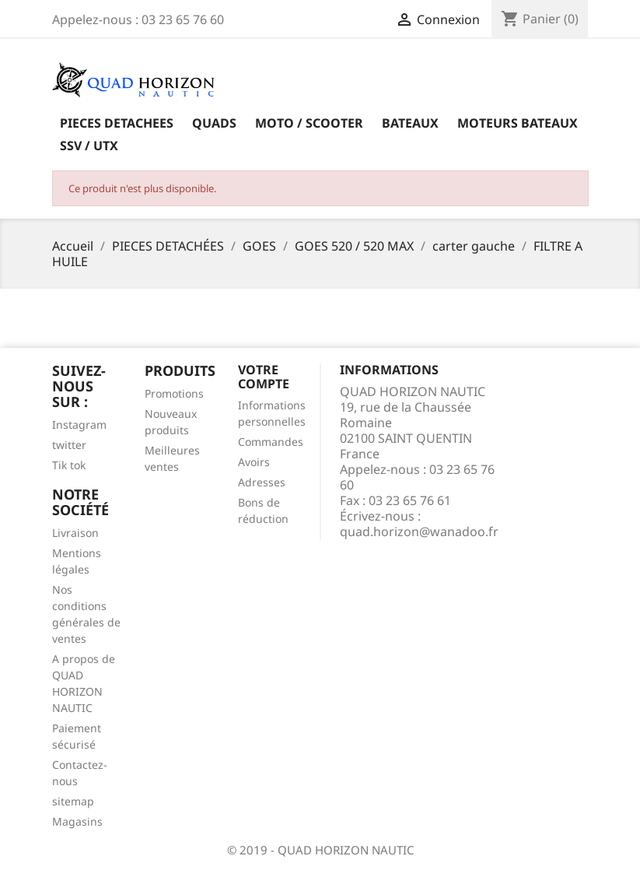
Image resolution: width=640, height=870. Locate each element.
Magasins (77, 821)
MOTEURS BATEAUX (517, 123)
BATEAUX (410, 123)
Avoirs (254, 461)
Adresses (261, 482)
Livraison (75, 532)
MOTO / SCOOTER (309, 123)
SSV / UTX (89, 145)
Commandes (270, 441)
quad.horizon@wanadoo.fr (419, 531)
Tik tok (69, 465)
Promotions (174, 393)
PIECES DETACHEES (116, 123)
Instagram (79, 424)
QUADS (214, 123)
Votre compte (263, 376)
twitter (69, 444)
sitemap (73, 801)
